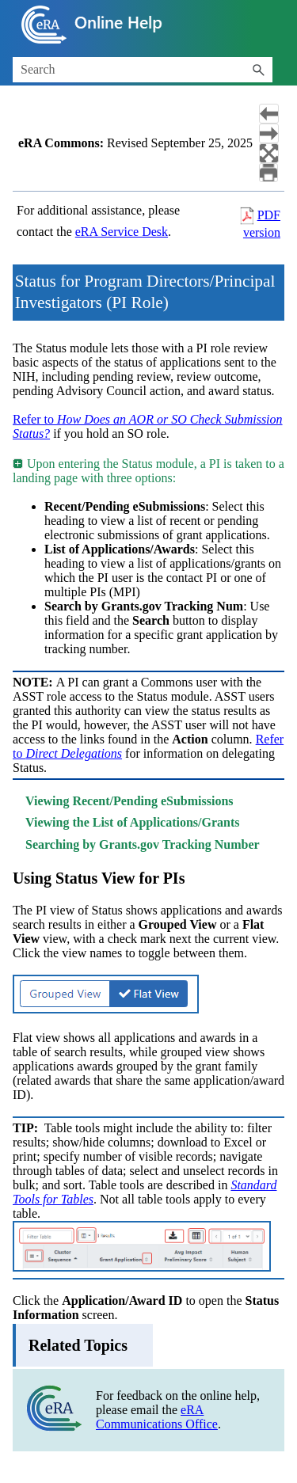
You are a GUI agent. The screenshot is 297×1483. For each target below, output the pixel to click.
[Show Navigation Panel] (276, 25)
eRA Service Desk (121, 231)
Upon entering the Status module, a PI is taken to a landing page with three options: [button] (148, 471)
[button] (258, 69)
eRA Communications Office (157, 1417)
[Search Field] (142, 69)
